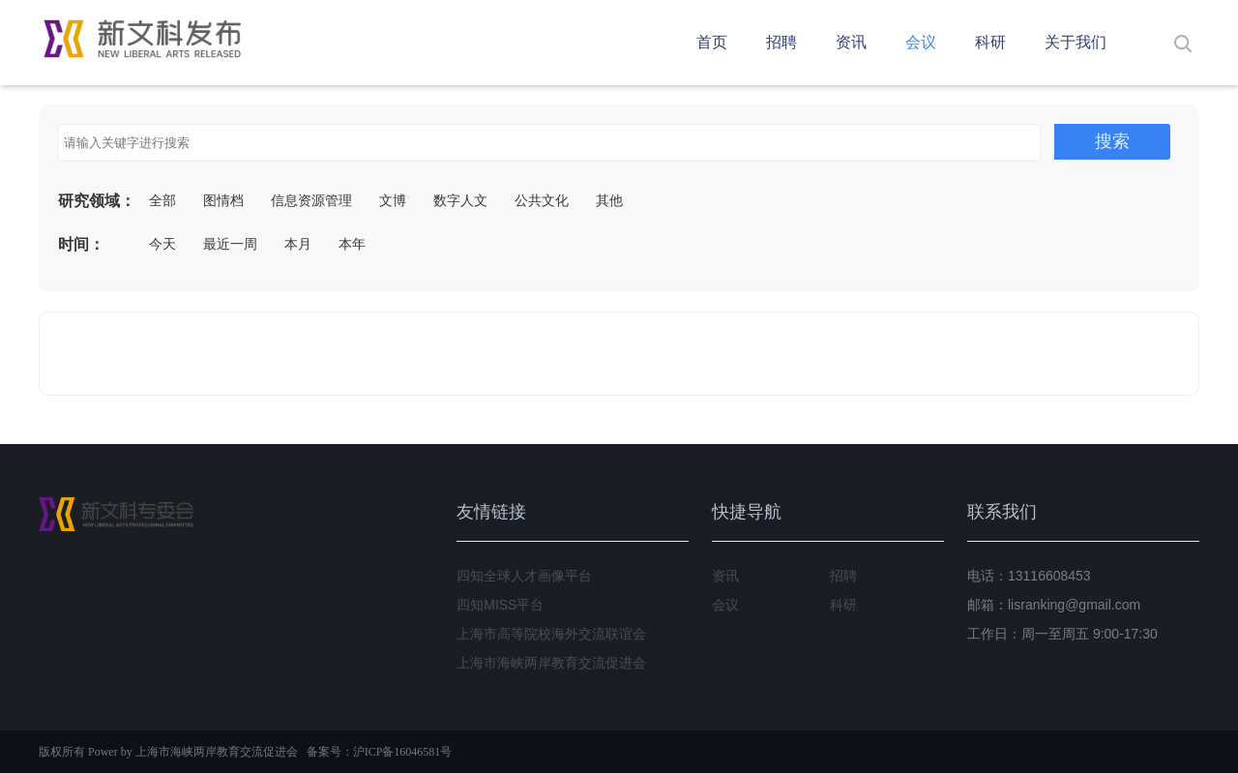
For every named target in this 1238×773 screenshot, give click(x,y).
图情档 (223, 200)
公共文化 (542, 200)
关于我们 (1075, 42)
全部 (162, 200)
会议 (920, 42)
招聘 (781, 42)
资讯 (851, 42)
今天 (162, 244)
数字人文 (460, 200)
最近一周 (230, 244)
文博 (392, 200)
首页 (711, 42)
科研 (990, 42)
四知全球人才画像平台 (524, 575)
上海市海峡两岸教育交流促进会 (551, 662)
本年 (352, 244)
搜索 (1112, 141)
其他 (609, 200)
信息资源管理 (311, 200)
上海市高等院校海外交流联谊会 (551, 633)
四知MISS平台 (500, 604)
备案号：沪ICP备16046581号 (380, 751)
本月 (297, 244)
